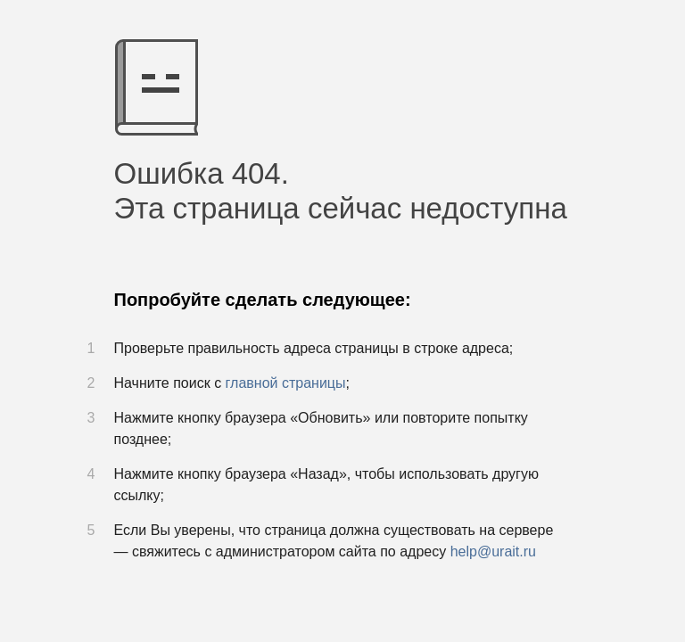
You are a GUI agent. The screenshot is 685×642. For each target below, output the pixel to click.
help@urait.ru (493, 551)
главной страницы (286, 383)
